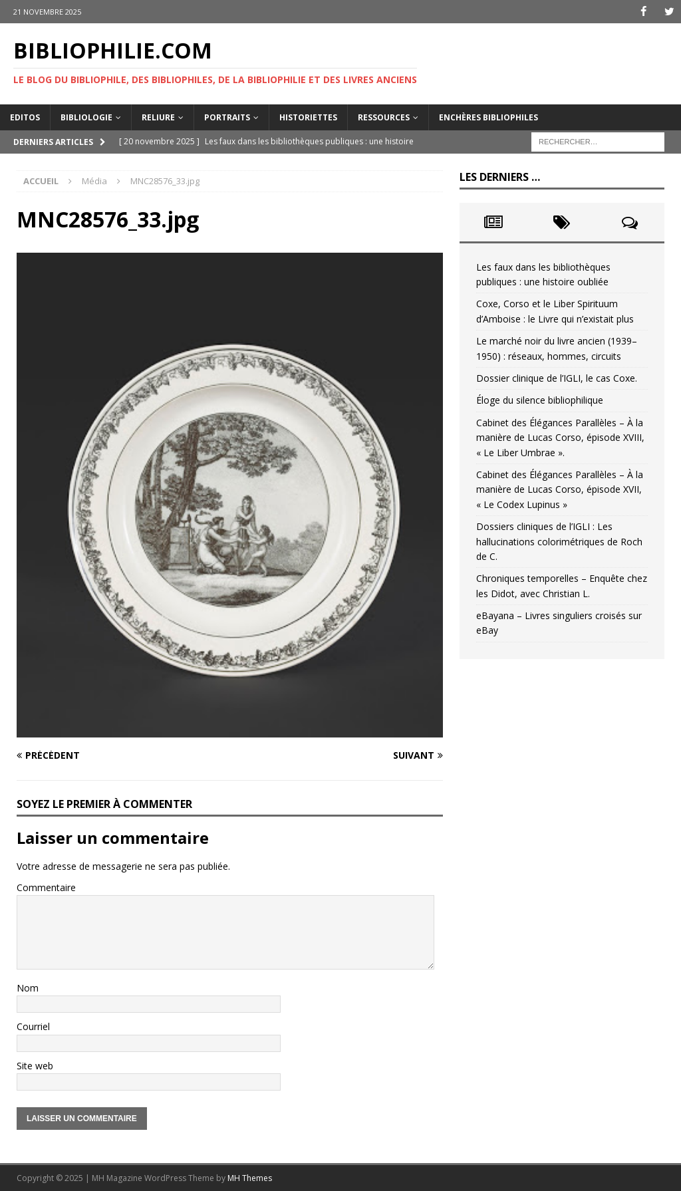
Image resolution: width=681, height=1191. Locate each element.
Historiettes (308, 116)
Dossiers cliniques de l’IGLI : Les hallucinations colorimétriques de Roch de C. (559, 541)
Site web (35, 1065)
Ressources (384, 116)
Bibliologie (86, 116)
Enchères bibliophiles (488, 116)
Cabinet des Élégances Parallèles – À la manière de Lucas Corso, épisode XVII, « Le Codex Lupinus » (559, 489)
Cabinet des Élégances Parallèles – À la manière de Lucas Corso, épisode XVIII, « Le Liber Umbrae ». (560, 437)
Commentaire (46, 887)
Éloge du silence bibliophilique (539, 400)
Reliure (158, 116)
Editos (25, 116)
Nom (28, 987)
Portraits (227, 116)
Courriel (33, 1026)
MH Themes (249, 1178)
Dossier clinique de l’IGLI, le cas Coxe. (556, 378)
